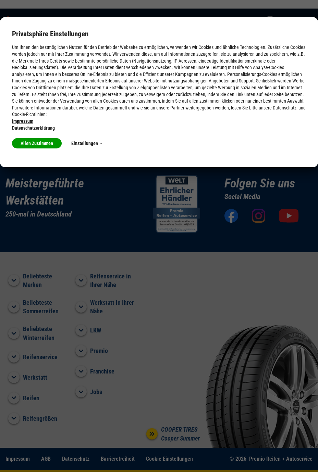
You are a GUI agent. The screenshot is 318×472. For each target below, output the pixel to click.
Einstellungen (86, 143)
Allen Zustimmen (37, 143)
